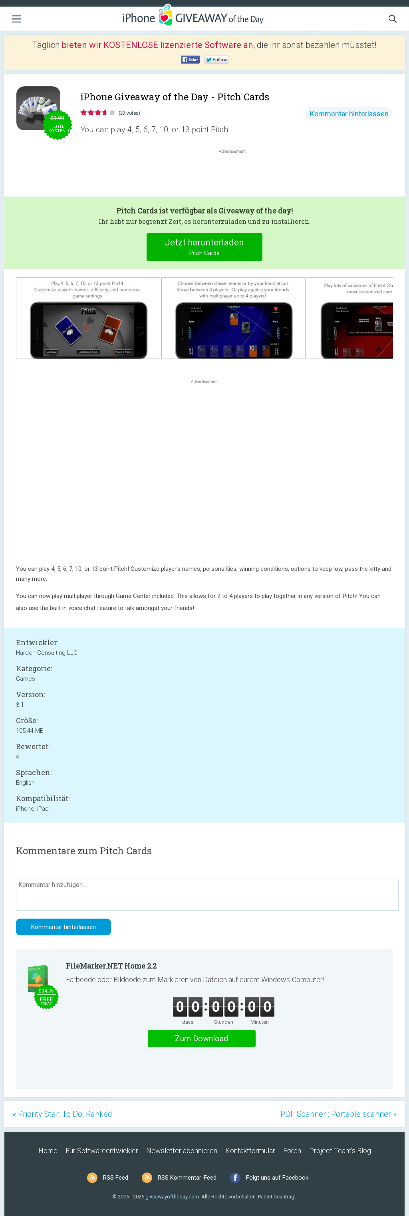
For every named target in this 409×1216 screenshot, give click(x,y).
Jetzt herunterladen (205, 248)
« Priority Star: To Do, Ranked (62, 1114)
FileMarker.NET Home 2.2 (111, 966)
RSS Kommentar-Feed (187, 1177)
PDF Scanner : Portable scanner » (338, 1114)
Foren (292, 1150)
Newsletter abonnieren (181, 1150)
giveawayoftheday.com (172, 1197)
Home (48, 1150)
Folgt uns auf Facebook (277, 1177)
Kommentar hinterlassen (349, 114)
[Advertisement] (236, 174)
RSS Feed (115, 1177)
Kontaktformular (250, 1150)
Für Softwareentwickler (102, 1150)
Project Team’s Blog (340, 1150)
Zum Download (201, 1038)
